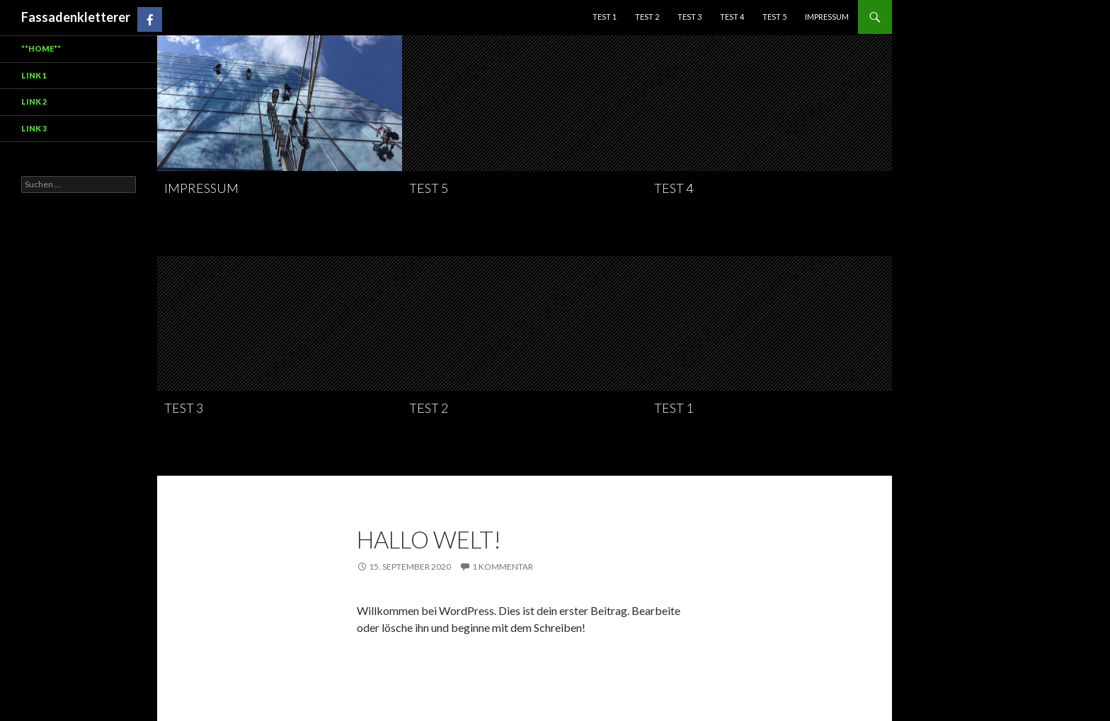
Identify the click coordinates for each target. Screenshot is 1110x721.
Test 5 (774, 16)
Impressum (827, 16)
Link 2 (34, 101)
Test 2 (647, 16)
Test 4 (732, 16)
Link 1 (34, 75)
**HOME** (41, 48)
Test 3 (689, 16)
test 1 (605, 16)
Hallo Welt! (429, 539)
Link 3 (34, 128)
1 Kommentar (502, 566)
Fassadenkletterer (75, 17)
